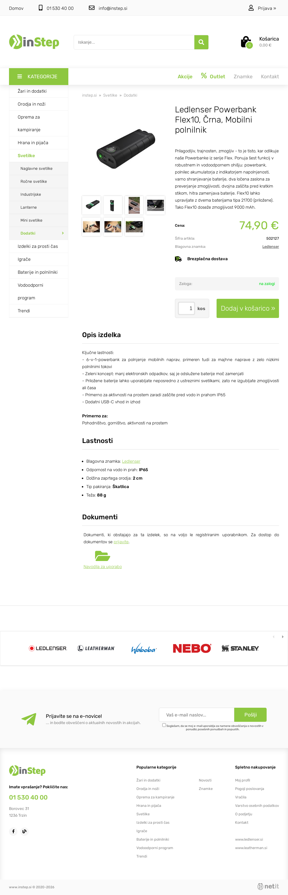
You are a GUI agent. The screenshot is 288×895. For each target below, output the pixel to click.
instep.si (89, 95)
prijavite (121, 541)
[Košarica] (260, 42)
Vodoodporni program (30, 291)
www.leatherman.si (251, 848)
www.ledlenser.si (249, 839)
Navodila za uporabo (103, 566)
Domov (16, 8)
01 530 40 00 (56, 8)
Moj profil (242, 780)
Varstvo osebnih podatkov (257, 805)
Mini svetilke (31, 220)
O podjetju (243, 814)
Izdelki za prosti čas (38, 246)
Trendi (24, 310)
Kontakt (270, 77)
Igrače (24, 259)
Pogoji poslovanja (249, 789)
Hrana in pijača (33, 142)
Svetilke (26, 155)
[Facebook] (14, 831)
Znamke (243, 77)
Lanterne (29, 207)
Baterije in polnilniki (38, 272)
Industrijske (31, 194)
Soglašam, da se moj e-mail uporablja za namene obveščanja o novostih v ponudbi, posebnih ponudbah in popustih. (215, 727)
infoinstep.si (108, 8)
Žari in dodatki (32, 91)
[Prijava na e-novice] (250, 715)
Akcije (185, 77)
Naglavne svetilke (37, 168)
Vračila (240, 797)
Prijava (267, 8)
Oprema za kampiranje (29, 123)
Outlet (217, 77)
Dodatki (28, 233)
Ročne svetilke (34, 181)
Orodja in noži (32, 104)
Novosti (205, 780)
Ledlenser (270, 246)
